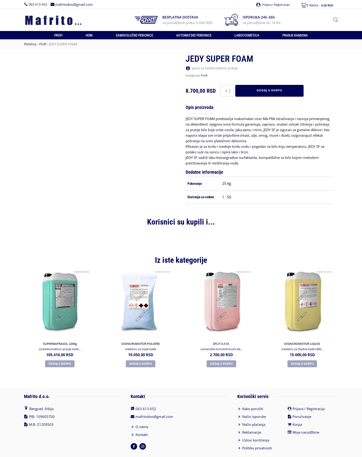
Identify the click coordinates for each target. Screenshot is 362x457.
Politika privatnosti (257, 436)
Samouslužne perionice (134, 35)
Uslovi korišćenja (255, 428)
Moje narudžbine (306, 421)
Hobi (89, 35)
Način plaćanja (253, 413)
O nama (142, 415)
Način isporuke (254, 405)
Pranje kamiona (295, 35)
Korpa (297, 413)
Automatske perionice (193, 35)
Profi (58, 35)
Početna (30, 44)
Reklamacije (251, 421)
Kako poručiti (252, 397)
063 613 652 (38, 4)
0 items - (319, 5)
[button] (271, 4)
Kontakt (142, 423)
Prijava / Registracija (309, 397)
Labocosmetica (247, 35)
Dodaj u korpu (269, 90)
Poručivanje (302, 405)
